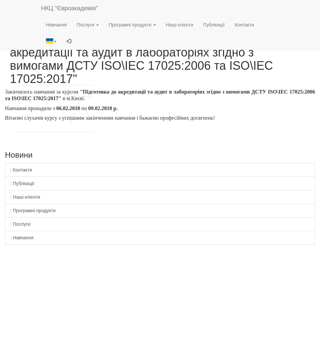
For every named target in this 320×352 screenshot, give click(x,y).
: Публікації (22, 183)
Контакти (244, 24)
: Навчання (22, 237)
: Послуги (20, 224)
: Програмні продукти (33, 210)
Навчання (56, 24)
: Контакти (21, 170)
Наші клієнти (179, 24)
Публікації (214, 24)
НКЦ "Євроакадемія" (69, 8)
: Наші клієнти (25, 197)
